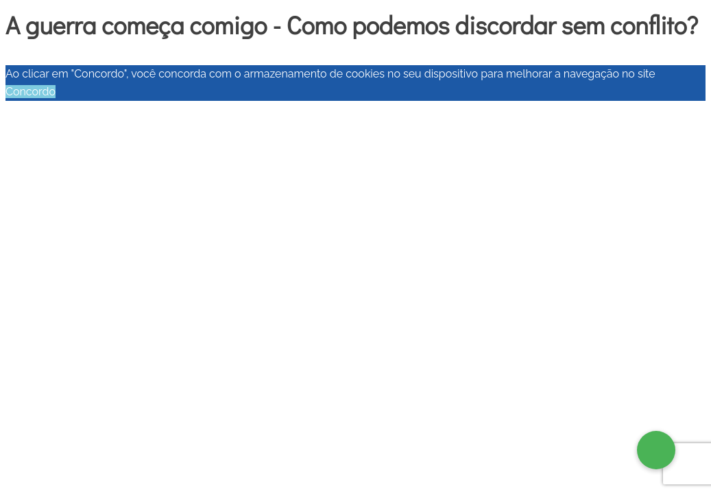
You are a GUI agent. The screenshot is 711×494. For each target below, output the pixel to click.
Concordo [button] (30, 91)
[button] (656, 450)
